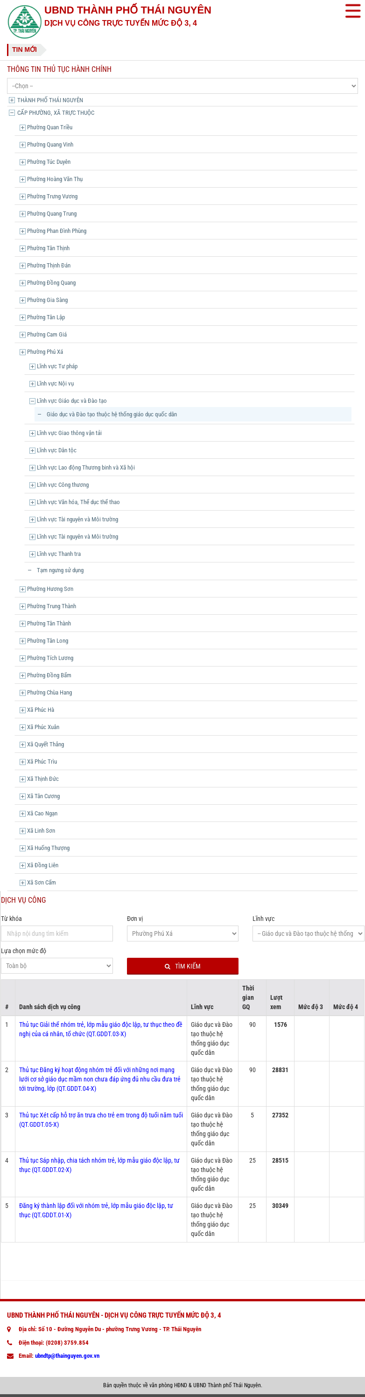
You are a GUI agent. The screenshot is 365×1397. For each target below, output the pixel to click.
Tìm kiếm (183, 966)
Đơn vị (135, 918)
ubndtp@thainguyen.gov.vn (67, 1355)
